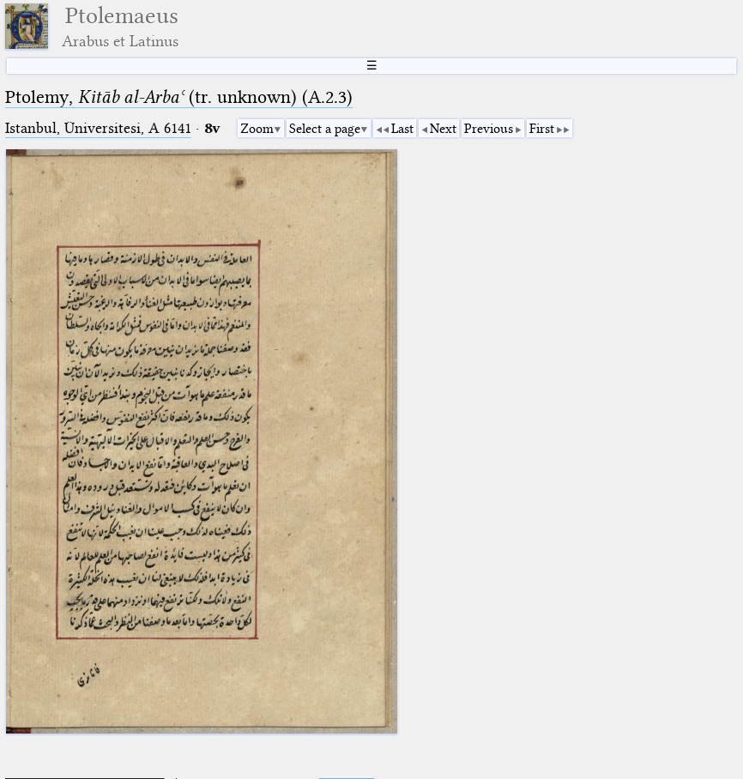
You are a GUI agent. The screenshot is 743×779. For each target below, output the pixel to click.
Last (402, 128)
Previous (488, 128)
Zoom (257, 128)
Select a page (324, 128)
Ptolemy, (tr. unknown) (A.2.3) (179, 97)
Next (443, 128)
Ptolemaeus (120, 26)
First (541, 128)
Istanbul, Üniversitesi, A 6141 (98, 128)
